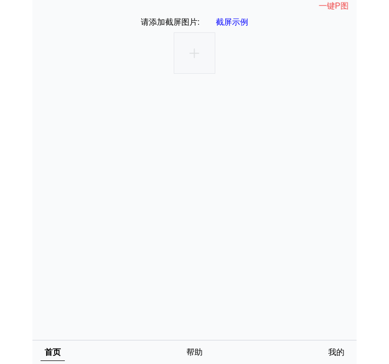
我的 (336, 352)
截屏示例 (232, 22)
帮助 (194, 352)
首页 (53, 352)
